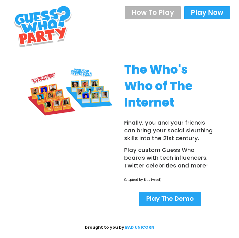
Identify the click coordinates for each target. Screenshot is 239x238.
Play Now (207, 12)
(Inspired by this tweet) (142, 180)
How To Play (152, 12)
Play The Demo (170, 198)
